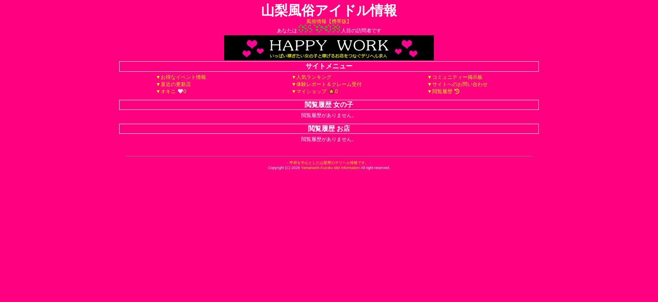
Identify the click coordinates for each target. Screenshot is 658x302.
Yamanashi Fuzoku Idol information (330, 168)
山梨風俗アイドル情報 (329, 10)
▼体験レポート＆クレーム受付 (326, 84)
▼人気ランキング (311, 77)
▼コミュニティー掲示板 (455, 77)
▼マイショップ (314, 91)
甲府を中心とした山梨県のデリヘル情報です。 (329, 163)
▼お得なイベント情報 (181, 77)
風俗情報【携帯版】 (329, 21)
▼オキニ (171, 91)
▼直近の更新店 (173, 84)
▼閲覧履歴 (443, 91)
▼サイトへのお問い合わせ (457, 84)
